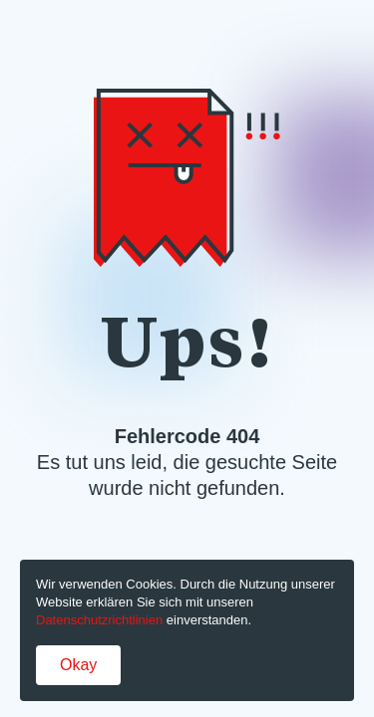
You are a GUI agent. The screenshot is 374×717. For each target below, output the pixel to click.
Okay (78, 664)
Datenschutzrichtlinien (99, 619)
